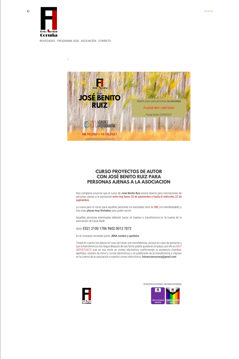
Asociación (88, 41)
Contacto (104, 41)
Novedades (47, 41)
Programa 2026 (68, 41)
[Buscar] (208, 11)
